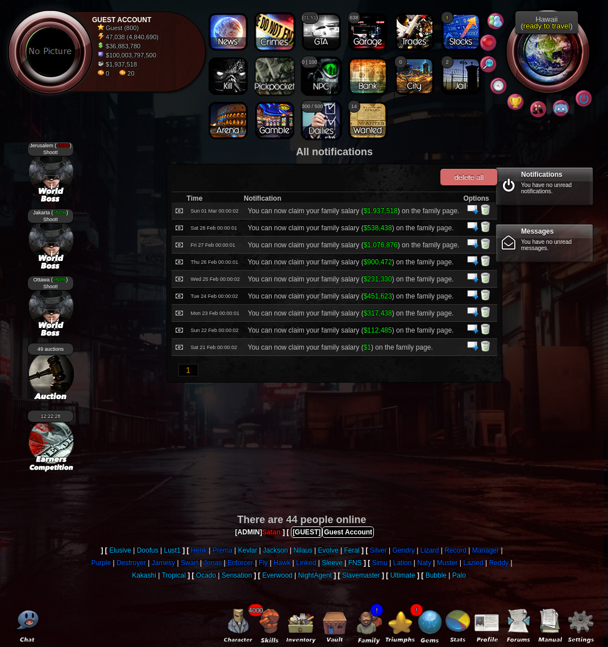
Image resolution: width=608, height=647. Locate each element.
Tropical (174, 575)
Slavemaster (361, 575)
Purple (101, 563)
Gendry (404, 550)
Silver (378, 550)
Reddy (499, 563)
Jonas (212, 563)
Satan (271, 532)
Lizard (429, 550)
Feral (351, 550)
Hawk (281, 563)
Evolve (328, 550)
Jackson (275, 550)
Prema (222, 550)
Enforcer (240, 563)
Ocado (206, 575)
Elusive (120, 550)
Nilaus (302, 550)
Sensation (237, 575)
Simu (380, 563)
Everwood (277, 575)
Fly (263, 563)
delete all (469, 177)
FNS (355, 563)
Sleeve (332, 563)
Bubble (436, 575)
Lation (402, 563)
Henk (199, 550)
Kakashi (144, 575)
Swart (189, 563)
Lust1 (172, 550)
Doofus (148, 550)
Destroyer (131, 563)
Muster (447, 563)
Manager (485, 550)
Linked (306, 563)
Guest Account (348, 532)
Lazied (473, 563)
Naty (424, 563)
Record (455, 550)
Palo (459, 575)
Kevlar (247, 550)
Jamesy (163, 563)
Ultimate (402, 575)
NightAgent (315, 575)
